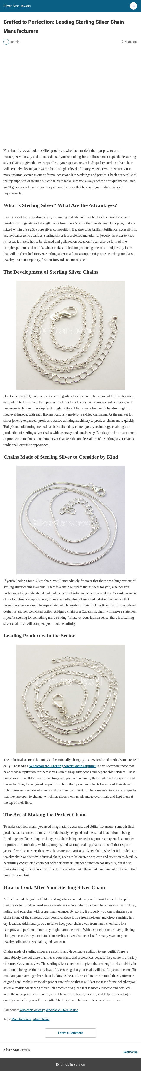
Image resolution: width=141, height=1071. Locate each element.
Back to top (130, 1052)
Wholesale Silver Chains (62, 1010)
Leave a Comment (70, 1033)
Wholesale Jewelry (31, 1010)
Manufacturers (21, 1019)
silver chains (41, 1019)
